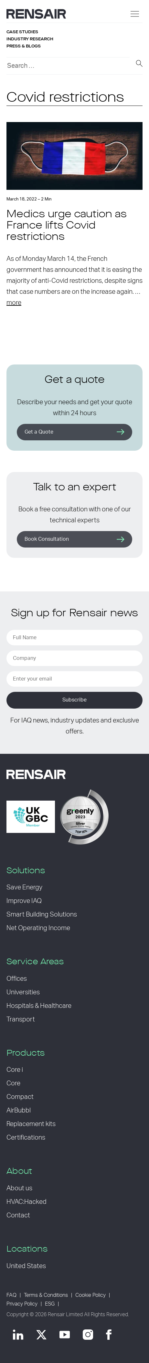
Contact (18, 1215)
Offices (16, 979)
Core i (14, 1070)
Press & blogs (23, 46)
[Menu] (135, 14)
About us (19, 1188)
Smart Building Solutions (41, 914)
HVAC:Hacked (26, 1202)
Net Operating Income (38, 928)
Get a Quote (39, 432)
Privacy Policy (21, 1304)
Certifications (25, 1137)
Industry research (29, 39)
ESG (50, 1304)
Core (13, 1083)
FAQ (11, 1295)
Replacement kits (31, 1124)
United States (26, 1266)
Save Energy (24, 887)
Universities (23, 992)
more (13, 303)
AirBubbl (18, 1110)
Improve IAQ (24, 901)
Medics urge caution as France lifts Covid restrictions (66, 226)
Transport (20, 1019)
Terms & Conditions (46, 1295)
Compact (20, 1097)
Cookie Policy (90, 1295)
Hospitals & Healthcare (38, 1006)
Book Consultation (47, 539)
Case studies (22, 32)
